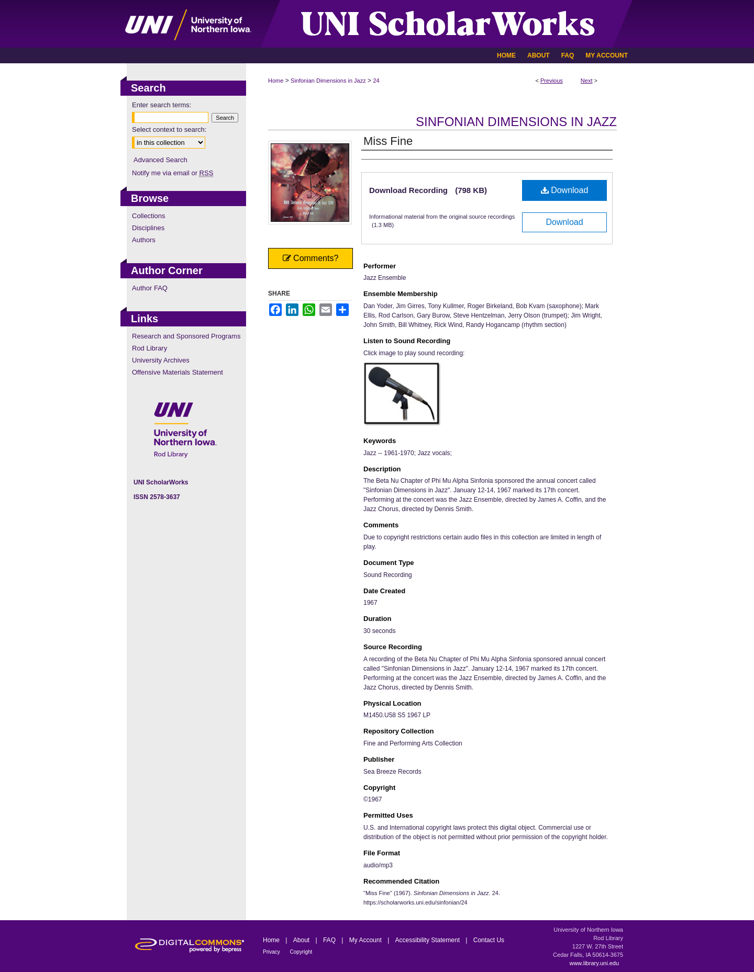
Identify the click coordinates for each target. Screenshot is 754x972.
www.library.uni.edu (594, 963)
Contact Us (488, 940)
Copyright (301, 952)
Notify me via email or (172, 173)
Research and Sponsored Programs (186, 336)
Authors (144, 240)
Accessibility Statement (428, 940)
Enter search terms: (161, 105)
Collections (148, 216)
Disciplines (148, 228)
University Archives (161, 360)
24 (376, 80)
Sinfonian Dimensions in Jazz (328, 80)
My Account (366, 940)
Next (587, 80)
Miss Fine (388, 141)
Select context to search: (169, 129)
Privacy (272, 952)
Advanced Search (160, 160)
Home (275, 80)
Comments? (311, 258)
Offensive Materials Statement (177, 372)
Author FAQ (150, 288)
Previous (551, 80)
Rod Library (149, 348)
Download (565, 190)
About (302, 940)
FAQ (330, 940)
